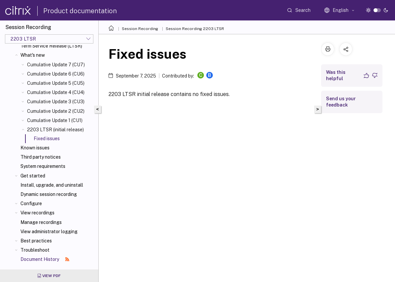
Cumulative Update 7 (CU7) (56, 64)
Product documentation (80, 11)
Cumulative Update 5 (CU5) (55, 83)
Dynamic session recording (48, 194)
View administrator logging (49, 231)
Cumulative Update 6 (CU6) (55, 74)
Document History (44, 259)
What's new (32, 55)
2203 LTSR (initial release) (55, 129)
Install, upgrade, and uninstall (51, 185)
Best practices (36, 240)
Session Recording (140, 28)
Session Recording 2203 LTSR (195, 28)
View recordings (37, 212)
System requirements (42, 166)
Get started (32, 175)
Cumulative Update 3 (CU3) (55, 101)
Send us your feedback (341, 102)
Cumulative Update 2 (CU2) (55, 111)
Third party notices (40, 157)
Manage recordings (41, 222)
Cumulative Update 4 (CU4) (55, 92)
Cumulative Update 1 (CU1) (54, 120)
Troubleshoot (34, 250)
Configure (31, 203)
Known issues (34, 147)
